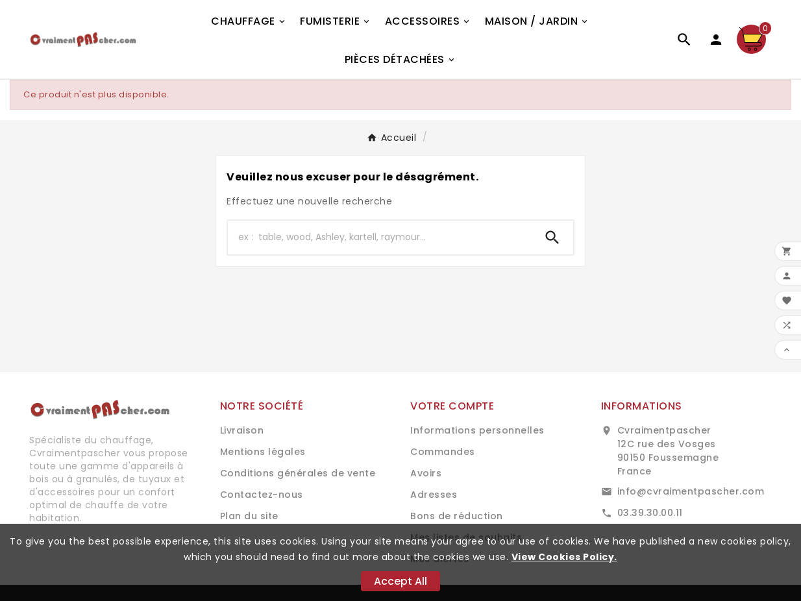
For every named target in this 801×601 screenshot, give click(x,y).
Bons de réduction (456, 515)
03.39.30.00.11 (650, 512)
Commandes (442, 451)
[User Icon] (716, 39)
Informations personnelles (477, 430)
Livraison (242, 430)
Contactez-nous (261, 494)
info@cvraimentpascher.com (691, 491)
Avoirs (425, 473)
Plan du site (249, 515)
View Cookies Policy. (564, 556)
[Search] (552, 238)
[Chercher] (380, 237)
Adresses (433, 494)
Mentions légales (263, 451)
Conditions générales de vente (298, 473)
